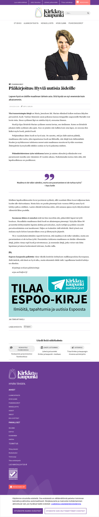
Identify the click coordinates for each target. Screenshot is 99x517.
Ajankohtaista (14, 395)
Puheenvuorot (14, 403)
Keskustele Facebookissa (23, 348)
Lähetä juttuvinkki (51, 2)
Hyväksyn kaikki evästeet (27, 511)
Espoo (11, 432)
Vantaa (11, 439)
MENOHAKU (84, 2)
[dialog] (49, 506)
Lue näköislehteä (20, 2)
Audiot (11, 411)
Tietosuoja (12, 457)
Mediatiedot (13, 453)
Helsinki (12, 428)
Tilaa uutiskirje (66, 2)
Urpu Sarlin (28, 106)
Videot (11, 414)
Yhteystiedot (13, 449)
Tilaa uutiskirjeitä (15, 460)
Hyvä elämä (13, 399)
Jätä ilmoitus (36, 2)
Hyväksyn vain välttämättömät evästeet (65, 511)
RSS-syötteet (14, 418)
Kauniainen (13, 436)
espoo (28, 327)
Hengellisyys (14, 407)
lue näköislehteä (17, 464)
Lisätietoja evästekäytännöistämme (66, 504)
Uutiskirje (78, 347)
